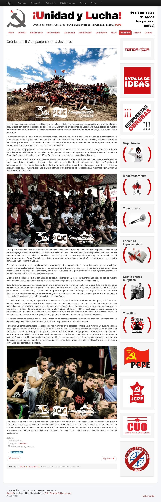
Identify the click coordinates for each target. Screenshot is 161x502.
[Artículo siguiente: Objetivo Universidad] (109, 458)
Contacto (22, 3)
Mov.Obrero (101, 33)
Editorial (22, 33)
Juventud (125, 33)
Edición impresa (67, 3)
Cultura (148, 33)
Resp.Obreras (53, 33)
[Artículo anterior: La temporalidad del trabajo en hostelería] (14, 458)
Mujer (114, 33)
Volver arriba (148, 496)
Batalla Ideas (36, 33)
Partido (137, 33)
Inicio (11, 33)
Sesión (94, 3)
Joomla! (10, 493)
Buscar (83, 3)
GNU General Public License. (58, 493)
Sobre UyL (51, 3)
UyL (9, 3)
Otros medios (16, 452)
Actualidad (69, 33)
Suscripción (36, 3)
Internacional (85, 33)
